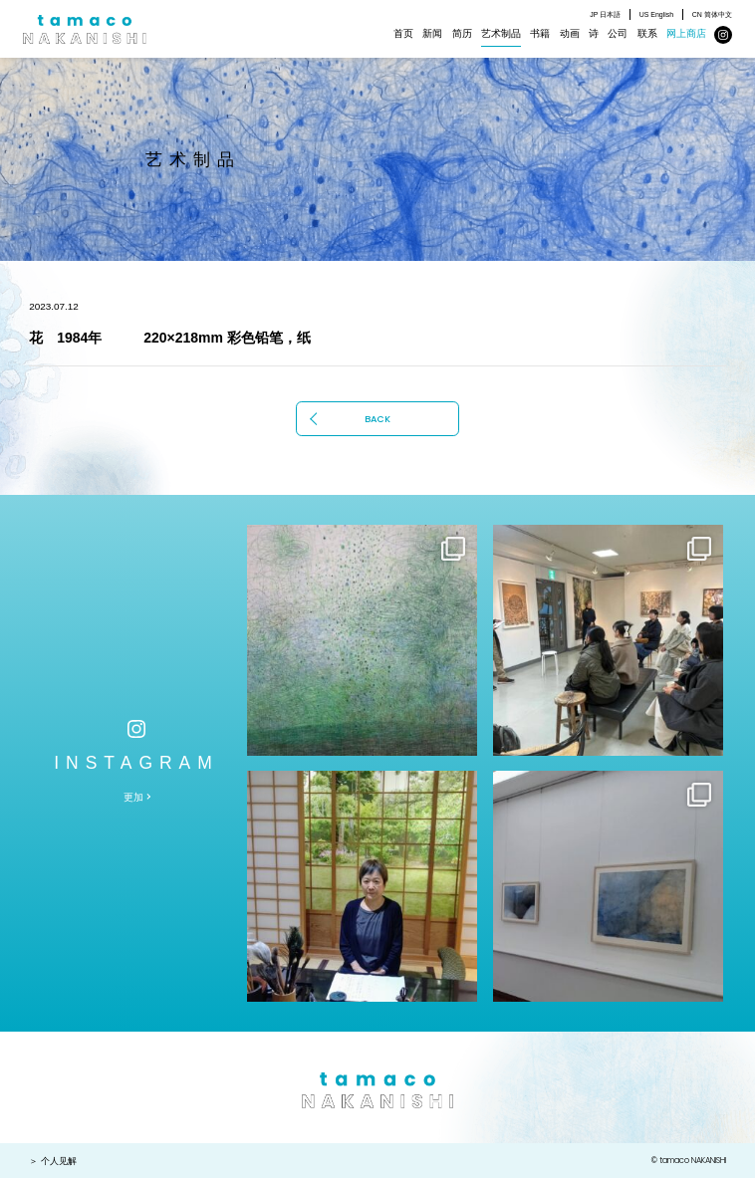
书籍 (540, 33)
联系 (647, 33)
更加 (133, 797)
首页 (403, 33)
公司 (618, 33)
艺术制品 (501, 33)
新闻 (432, 33)
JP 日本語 (605, 14)
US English (656, 14)
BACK (377, 418)
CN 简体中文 (712, 14)
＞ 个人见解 (53, 1161)
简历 (462, 33)
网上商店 (686, 33)
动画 (570, 33)
